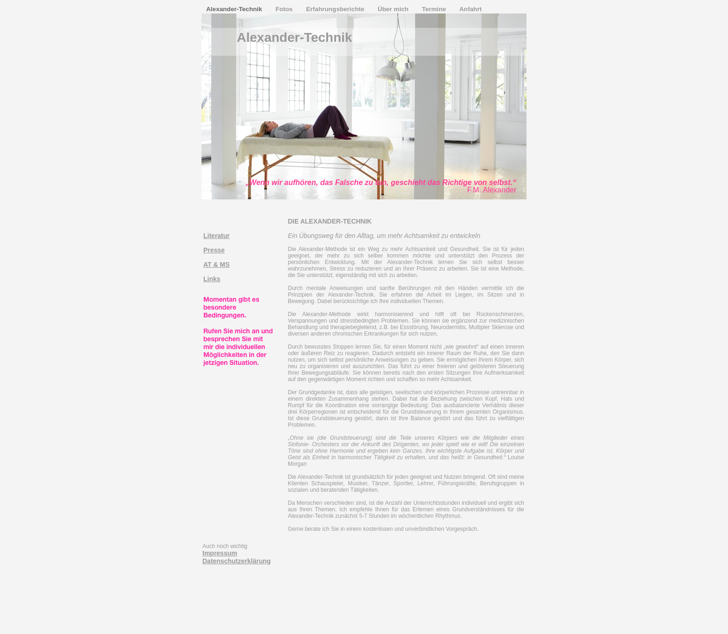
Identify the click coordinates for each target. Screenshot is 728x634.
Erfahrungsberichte (336, 9)
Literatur (216, 235)
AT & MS (216, 264)
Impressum (219, 553)
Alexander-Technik (235, 9)
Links (212, 279)
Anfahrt (470, 9)
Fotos (284, 9)
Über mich (393, 9)
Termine (435, 9)
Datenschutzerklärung (236, 561)
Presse (214, 250)
